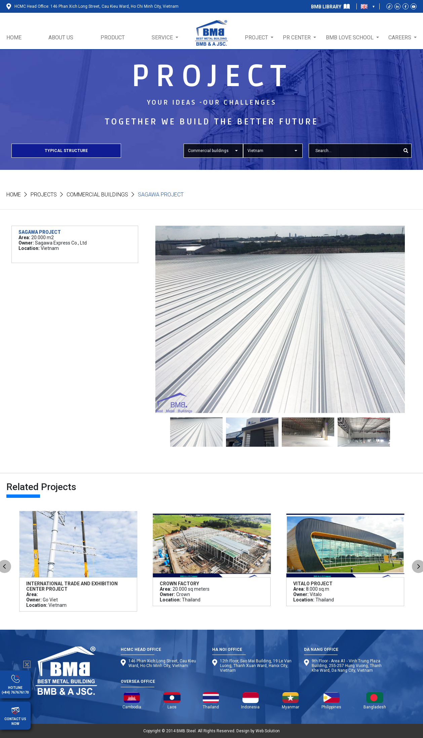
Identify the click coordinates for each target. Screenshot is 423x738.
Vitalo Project (313, 583)
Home (13, 194)
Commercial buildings (97, 194)
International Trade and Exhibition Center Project (72, 586)
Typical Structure (66, 150)
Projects (44, 194)
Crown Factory (179, 583)
